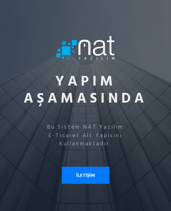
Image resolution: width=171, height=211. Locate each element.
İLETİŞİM (85, 175)
